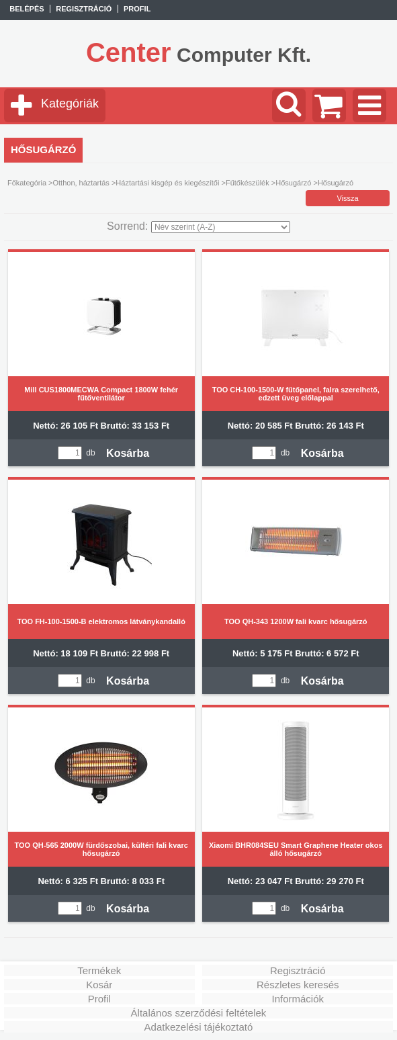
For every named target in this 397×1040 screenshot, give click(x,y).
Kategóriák (70, 103)
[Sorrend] (220, 227)
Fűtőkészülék (247, 183)
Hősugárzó (293, 183)
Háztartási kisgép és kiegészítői (167, 183)
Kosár (99, 984)
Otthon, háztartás (80, 183)
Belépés (26, 9)
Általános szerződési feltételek (199, 1013)
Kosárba (127, 453)
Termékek (99, 970)
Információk (297, 998)
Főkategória (26, 183)
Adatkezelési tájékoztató (198, 1027)
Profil (99, 998)
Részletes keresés (298, 984)
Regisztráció (298, 970)
